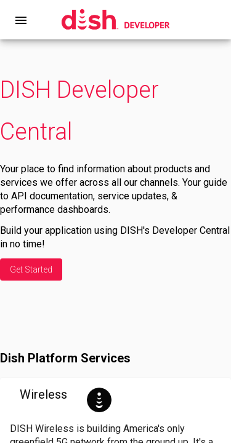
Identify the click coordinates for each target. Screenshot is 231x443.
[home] (115, 20)
